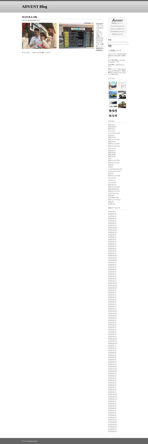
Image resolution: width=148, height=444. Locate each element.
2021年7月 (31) (112, 322)
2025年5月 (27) (112, 216)
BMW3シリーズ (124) (114, 175)
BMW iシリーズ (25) (113, 139)
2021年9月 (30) (112, 317)
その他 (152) (111, 203)
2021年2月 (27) (112, 334)
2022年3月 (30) (112, 304)
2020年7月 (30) (112, 350)
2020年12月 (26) (112, 338)
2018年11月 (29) (112, 396)
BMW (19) (111, 201)
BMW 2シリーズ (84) (114, 186)
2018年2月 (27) (112, 417)
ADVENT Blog (34, 6)
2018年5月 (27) (112, 410)
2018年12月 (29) (112, 394)
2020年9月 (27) (112, 345)
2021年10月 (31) (112, 315)
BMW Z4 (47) (111, 141)
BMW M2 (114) (112, 184)
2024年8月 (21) (112, 237)
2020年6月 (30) (112, 352)
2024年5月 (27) (112, 243)
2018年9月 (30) (112, 401)
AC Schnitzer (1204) (113, 197)
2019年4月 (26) (112, 385)
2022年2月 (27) (112, 306)
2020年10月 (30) (112, 343)
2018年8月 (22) (112, 403)
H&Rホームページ (117, 34)
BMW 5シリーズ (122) (114, 199)
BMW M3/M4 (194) (113, 188)
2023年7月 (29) (112, 267)
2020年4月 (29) (112, 357)
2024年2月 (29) (112, 250)
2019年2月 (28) (112, 389)
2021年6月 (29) (112, 324)
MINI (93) (110, 173)
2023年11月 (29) (112, 257)
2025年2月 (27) (112, 223)
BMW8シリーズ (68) (113, 143)
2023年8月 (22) (112, 264)
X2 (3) (109, 158)
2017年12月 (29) (112, 422)
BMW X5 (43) (112, 137)
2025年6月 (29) (112, 213)
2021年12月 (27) (112, 311)
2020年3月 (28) (112, 359)
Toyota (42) (111, 135)
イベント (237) (112, 182)
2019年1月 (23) (112, 392)
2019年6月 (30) (112, 380)
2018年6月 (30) (112, 408)
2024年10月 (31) (112, 232)
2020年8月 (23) (112, 348)
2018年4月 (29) (112, 412)
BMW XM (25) (112, 126)
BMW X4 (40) (112, 152)
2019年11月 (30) (112, 368)
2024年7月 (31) (112, 239)
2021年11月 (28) (112, 313)
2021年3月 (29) (112, 331)
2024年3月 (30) (112, 248)
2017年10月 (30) (112, 426)
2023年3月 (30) (112, 276)
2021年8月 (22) (112, 320)
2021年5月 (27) (112, 327)
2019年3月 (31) (112, 387)
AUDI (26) (111, 164)
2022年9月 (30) (112, 290)
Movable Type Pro (32, 441)
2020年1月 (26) (112, 364)
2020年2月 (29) (112, 361)
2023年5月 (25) (112, 271)
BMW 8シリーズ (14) (114, 145)
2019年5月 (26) (112, 382)
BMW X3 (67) (112, 156)
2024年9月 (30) (112, 234)
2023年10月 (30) (112, 260)
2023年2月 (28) (112, 278)
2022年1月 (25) (112, 308)
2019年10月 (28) (112, 371)
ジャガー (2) (111, 180)
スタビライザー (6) (113, 193)
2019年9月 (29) (112, 373)
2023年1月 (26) (112, 280)
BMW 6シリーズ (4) (113, 162)
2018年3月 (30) (112, 415)
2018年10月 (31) (112, 398)
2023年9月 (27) (112, 262)
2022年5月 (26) (112, 299)
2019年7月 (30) (112, 378)
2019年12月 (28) (112, 366)
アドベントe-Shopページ (117, 28)
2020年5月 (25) (112, 355)
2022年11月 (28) (112, 285)
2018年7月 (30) (112, 405)
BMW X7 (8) (111, 124)
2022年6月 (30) (112, 297)
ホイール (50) (112, 177)
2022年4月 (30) (112, 301)
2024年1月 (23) (112, 253)
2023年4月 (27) (112, 274)
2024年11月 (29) (112, 230)
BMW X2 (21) (112, 150)
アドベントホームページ (117, 26)
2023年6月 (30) (112, 269)
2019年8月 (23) (112, 375)
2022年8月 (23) (112, 292)
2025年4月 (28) (112, 218)
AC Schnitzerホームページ (117, 31)
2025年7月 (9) (112, 211)
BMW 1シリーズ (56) (114, 160)
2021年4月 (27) (112, 329)
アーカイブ (116, 208)
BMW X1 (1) (111, 128)
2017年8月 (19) (112, 431)
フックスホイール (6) (114, 133)
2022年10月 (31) (112, 287)
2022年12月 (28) (112, 283)
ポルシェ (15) (112, 148)
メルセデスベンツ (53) (114, 171)
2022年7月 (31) (112, 294)
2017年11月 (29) (112, 424)
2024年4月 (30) (112, 246)
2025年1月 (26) (112, 225)
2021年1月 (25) (112, 336)
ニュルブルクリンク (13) (115, 168)
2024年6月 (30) (112, 241)
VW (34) (110, 166)
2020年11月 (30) (112, 341)
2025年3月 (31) (112, 220)
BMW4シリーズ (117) (114, 191)
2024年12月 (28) (112, 227)
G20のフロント (120, 64)
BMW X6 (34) (112, 154)
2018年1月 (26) (112, 419)
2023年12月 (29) (112, 255)
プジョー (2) (111, 130)
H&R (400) (111, 195)
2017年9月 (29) (112, 429)
